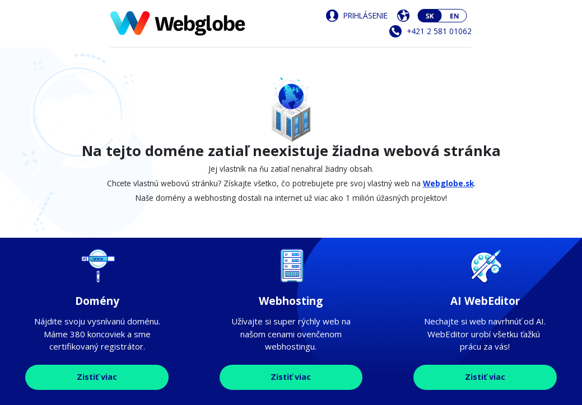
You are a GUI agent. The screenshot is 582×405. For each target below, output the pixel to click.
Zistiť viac (97, 376)
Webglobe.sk (448, 183)
